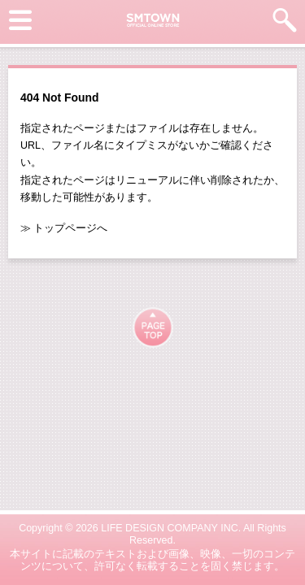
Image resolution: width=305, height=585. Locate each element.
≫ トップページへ (63, 228)
